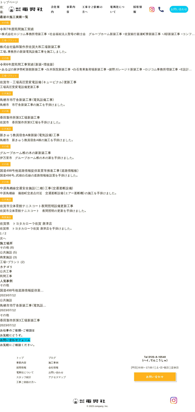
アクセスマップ (57, 377)
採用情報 (21, 367)
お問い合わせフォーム (15, 340)
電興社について (25, 372)
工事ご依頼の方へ (26, 382)
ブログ (52, 357)
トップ (20, 357)
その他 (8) (7, 247)
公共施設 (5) (8, 252)
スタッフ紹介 (23, 377)
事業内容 (21, 362)
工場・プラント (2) (12, 262)
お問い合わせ (56, 372)
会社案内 (55, 9)
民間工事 (6, 276)
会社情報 (54, 367)
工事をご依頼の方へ (92, 9)
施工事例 (54, 362)
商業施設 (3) (8, 257)
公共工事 (6, 271)
